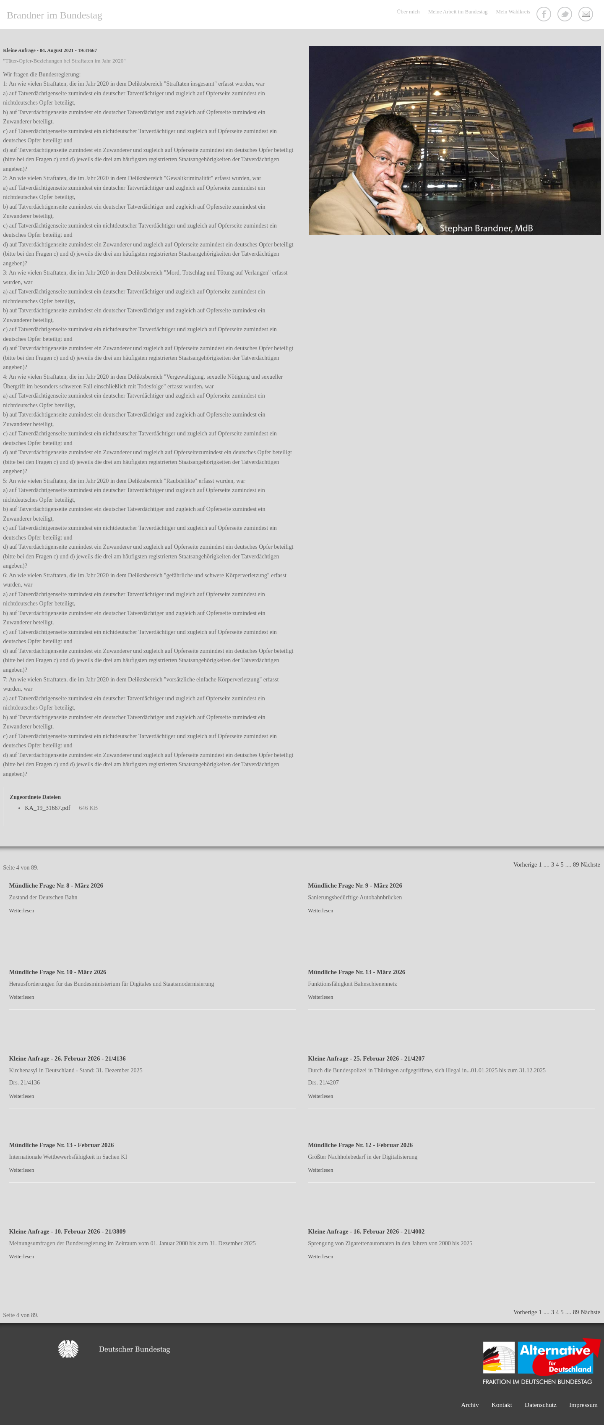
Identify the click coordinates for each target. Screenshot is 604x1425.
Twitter (565, 15)
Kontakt (586, 15)
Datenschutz (541, 1404)
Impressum (583, 1404)
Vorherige (525, 864)
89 (576, 864)
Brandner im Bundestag (54, 15)
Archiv (470, 1404)
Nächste (590, 864)
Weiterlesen (21, 911)
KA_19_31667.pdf (47, 807)
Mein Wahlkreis (513, 12)
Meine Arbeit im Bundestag (458, 12)
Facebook (544, 15)
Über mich (408, 12)
